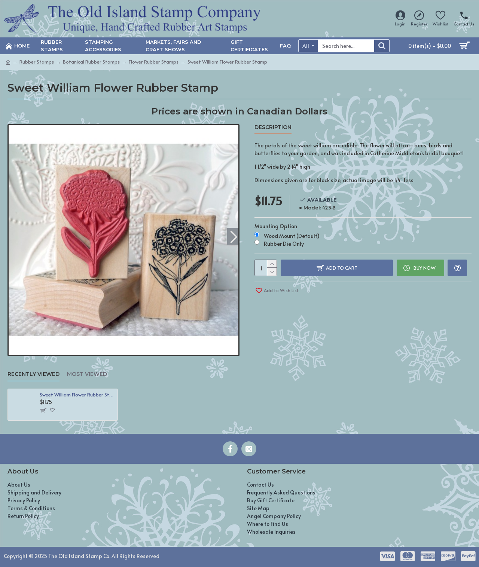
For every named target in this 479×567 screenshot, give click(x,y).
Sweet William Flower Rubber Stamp (77, 395)
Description (273, 127)
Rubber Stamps (36, 61)
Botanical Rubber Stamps (91, 61)
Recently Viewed (33, 374)
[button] (233, 236)
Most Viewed (87, 374)
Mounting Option (275, 226)
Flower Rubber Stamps (154, 61)
